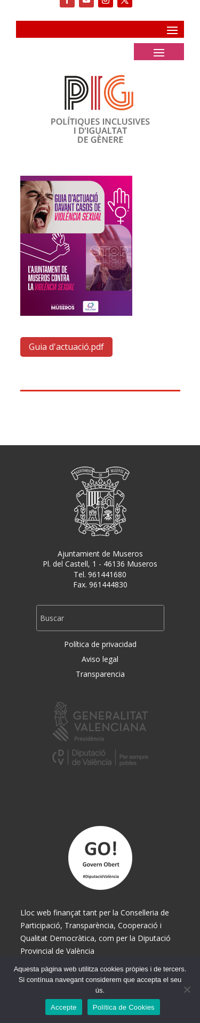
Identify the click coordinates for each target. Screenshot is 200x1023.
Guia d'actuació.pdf (66, 347)
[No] (186, 989)
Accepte (64, 1007)
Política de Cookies (124, 1007)
